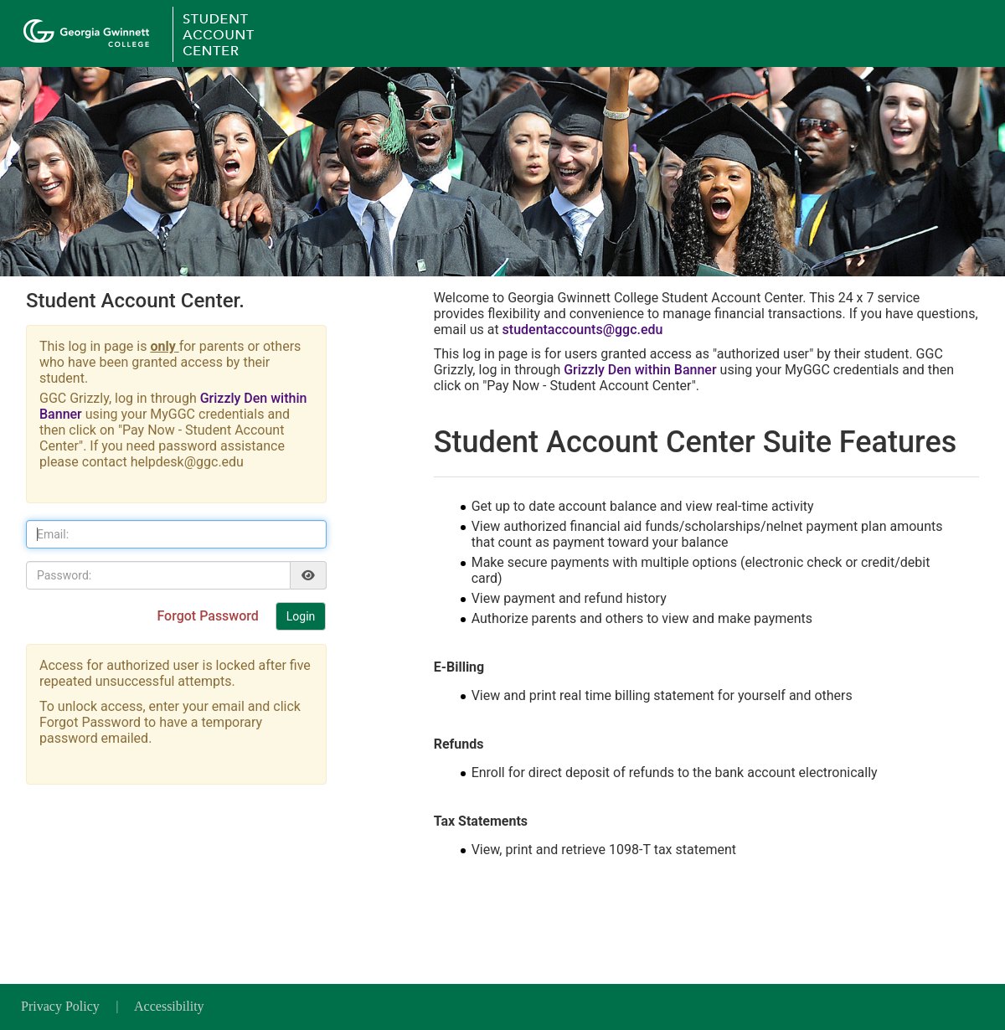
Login (301, 616)
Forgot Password (209, 616)
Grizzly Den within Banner (640, 370)
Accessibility (169, 1006)
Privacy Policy (62, 1006)
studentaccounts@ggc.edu (582, 329)
